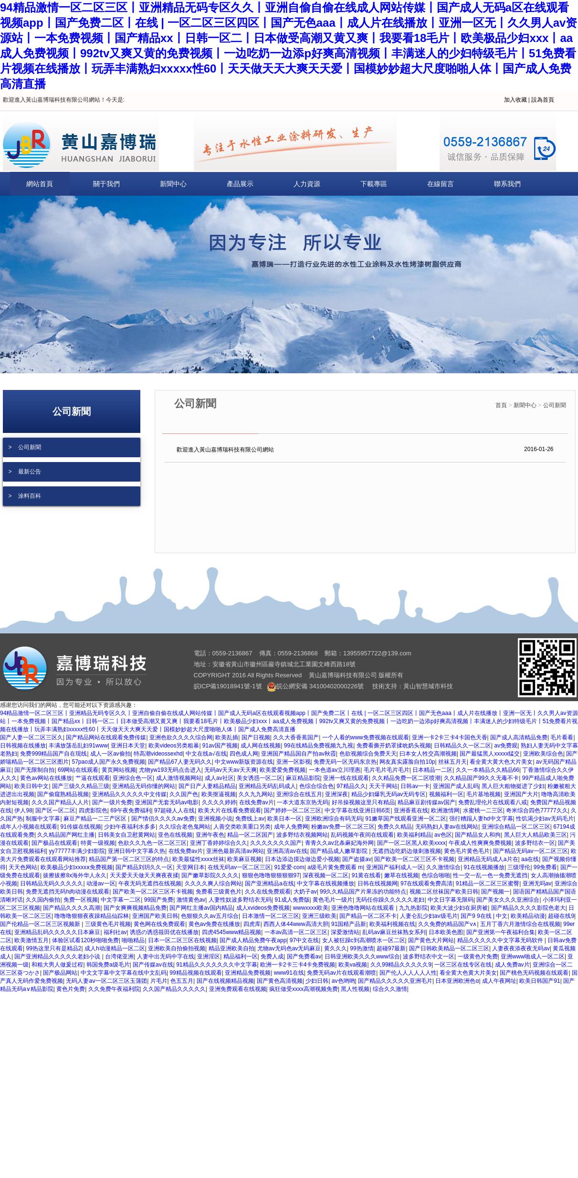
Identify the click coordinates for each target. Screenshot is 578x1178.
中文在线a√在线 (206, 753)
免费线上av (249, 818)
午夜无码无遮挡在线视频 (149, 883)
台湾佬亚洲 (119, 956)
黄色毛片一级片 (333, 899)
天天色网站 (23, 867)
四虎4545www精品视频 (232, 932)
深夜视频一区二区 (325, 875)
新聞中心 (173, 184)
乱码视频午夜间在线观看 (362, 834)
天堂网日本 (190, 867)
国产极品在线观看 (54, 843)
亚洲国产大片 (521, 794)
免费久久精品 (395, 826)
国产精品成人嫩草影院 (339, 851)
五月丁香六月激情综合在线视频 (520, 924)
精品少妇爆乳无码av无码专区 (388, 794)
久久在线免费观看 (268, 891)
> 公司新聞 (25, 447)
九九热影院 (413, 908)
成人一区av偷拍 (110, 753)
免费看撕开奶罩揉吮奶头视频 (394, 745)
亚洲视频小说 (215, 818)
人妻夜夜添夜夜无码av (521, 948)
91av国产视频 (220, 745)
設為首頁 (542, 99)
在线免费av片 (256, 802)
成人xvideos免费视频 (263, 908)
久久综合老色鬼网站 (184, 826)
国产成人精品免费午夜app (253, 940)
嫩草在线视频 (401, 875)
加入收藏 (515, 99)
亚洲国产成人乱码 (456, 786)
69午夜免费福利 (130, 810)
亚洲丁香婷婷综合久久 (218, 843)
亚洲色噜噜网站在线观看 (363, 908)
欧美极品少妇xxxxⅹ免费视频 (77, 867)
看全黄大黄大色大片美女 (501, 761)
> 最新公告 (25, 471)
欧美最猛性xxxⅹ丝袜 (198, 859)
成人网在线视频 (261, 745)
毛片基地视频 (483, 794)
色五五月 (181, 981)
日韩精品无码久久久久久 (51, 883)
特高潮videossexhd (158, 753)
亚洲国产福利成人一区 (394, 867)
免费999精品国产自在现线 (53, 753)
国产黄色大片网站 (431, 940)
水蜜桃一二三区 (483, 810)
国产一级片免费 (112, 802)
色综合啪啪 (435, 875)
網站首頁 (39, 184)
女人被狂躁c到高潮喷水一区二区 (363, 940)
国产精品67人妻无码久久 (179, 761)
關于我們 (106, 184)
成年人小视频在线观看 (28, 826)
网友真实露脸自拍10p (407, 761)
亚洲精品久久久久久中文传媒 (129, 794)
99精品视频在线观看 (195, 972)
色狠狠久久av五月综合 (210, 916)
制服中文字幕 (43, 818)
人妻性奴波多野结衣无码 (240, 899)
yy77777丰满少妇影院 (77, 851)
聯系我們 (507, 184)
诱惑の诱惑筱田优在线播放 (164, 932)
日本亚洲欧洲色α (457, 981)
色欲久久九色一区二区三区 (152, 843)
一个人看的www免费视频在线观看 (365, 737)
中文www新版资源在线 (244, 761)
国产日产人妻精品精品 (207, 786)
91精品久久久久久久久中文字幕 (216, 964)
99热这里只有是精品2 (53, 948)
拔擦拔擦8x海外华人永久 (74, 875)
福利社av (115, 932)
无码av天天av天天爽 (230, 770)
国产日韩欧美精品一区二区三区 (449, 948)
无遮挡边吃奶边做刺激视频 (406, 851)
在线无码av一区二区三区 (239, 867)
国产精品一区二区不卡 (368, 916)
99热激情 (361, 948)
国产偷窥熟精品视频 (63, 794)
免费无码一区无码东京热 (345, 761)
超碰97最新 (391, 948)
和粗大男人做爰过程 (57, 964)
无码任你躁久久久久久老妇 (390, 899)
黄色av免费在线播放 (215, 924)
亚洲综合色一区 (133, 778)
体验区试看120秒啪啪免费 (85, 940)
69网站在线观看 (78, 770)
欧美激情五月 (31, 940)
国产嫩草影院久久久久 (210, 875)
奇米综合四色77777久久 (536, 810)
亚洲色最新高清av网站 (235, 851)
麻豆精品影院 (303, 778)
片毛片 (159, 981)
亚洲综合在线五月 (299, 794)
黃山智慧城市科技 (428, 686)
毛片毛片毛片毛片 (387, 770)
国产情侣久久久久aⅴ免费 (163, 818)
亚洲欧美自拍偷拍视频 (176, 948)
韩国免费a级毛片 (108, 964)
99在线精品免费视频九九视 (318, 745)
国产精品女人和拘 (478, 834)
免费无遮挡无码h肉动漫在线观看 (67, 891)
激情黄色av (191, 899)
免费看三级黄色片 (219, 891)
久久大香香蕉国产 (296, 737)
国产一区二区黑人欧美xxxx (411, 843)
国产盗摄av (356, 859)
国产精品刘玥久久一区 (144, 867)
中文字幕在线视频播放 (325, 883)
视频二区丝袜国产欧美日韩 (444, 891)
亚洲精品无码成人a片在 (488, 859)
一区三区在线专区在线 (463, 964)
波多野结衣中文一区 (428, 956)
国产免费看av (304, 956)
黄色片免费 (70, 989)
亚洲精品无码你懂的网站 (143, 786)
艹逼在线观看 (92, 778)
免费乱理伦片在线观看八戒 (492, 802)
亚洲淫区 (208, 956)
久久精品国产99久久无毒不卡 (481, 778)
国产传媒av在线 (153, 964)
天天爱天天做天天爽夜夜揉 (144, 875)
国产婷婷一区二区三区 (292, 810)
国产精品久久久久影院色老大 (528, 908)
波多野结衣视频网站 (302, 834)
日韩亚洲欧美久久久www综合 (362, 956)
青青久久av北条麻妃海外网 (339, 843)
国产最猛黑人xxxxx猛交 (490, 753)
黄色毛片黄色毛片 (467, 851)
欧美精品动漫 (528, 916)
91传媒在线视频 (80, 826)
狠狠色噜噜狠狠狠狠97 (271, 875)
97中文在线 (304, 940)
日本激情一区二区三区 (270, 916)
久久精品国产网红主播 (66, 834)
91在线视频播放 (484, 867)
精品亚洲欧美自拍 (231, 948)
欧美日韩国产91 (539, 981)
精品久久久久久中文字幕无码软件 (501, 940)
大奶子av (305, 891)
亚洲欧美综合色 (543, 753)
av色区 (443, 834)
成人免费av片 (512, 964)
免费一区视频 (80, 899)
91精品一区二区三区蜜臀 (487, 883)
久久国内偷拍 (43, 899)
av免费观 (506, 745)
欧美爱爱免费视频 (282, 770)
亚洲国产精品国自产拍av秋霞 (298, 753)
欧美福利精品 (414, 834)
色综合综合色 (316, 786)
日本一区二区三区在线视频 (182, 940)
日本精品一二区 (432, 770)
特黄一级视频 (98, 843)
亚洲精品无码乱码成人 (267, 786)
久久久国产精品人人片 (60, 802)
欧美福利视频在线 (392, 924)
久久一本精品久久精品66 (487, 770)
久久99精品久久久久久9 (400, 964)
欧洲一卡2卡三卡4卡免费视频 (297, 964)
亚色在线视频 (175, 834)
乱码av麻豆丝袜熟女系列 (394, 932)
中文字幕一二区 (121, 899)
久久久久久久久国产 (276, 843)
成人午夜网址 (499, 981)
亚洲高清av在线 (287, 851)
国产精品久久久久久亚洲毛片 (395, 981)
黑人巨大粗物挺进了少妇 (513, 786)
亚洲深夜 (336, 794)
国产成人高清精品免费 (518, 737)
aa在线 (530, 859)
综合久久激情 (390, 989)
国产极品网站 (60, 972)
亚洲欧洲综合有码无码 (333, 818)
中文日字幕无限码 (450, 899)
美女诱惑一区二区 (260, 778)
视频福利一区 (446, 794)
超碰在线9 (561, 916)
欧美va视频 (353, 964)
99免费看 (545, 867)
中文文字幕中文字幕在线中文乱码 (124, 972)
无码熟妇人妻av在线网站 (447, 826)
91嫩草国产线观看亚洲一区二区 (405, 818)
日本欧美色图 (446, 932)
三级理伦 (518, 867)
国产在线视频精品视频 (225, 981)
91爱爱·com (289, 867)
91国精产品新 (348, 924)
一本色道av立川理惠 (335, 770)
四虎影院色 (93, 810)
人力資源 (307, 184)
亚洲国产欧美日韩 (155, 916)
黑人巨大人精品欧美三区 (535, 834)
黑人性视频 (355, 989)
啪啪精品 (133, 940)
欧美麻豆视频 (244, 859)
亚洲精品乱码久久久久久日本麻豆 (57, 932)
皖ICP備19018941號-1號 (228, 686)
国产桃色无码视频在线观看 (534, 972)
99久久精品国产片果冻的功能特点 (363, 891)
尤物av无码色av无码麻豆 (289, 948)
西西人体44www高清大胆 (295, 924)
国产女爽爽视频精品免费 (135, 908)
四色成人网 (244, 753)
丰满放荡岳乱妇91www (78, 745)
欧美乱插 (226, 737)
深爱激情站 (345, 932)
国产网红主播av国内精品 (201, 908)
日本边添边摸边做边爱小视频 (302, 859)
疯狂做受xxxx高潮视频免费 (303, 989)
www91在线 (289, 972)
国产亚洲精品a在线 (269, 883)
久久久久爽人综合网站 (213, 883)
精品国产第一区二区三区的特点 (129, 859)
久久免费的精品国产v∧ (447, 924)
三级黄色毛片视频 (108, 924)
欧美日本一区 (284, 818)
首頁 (501, 405)
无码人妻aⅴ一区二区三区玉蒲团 (106, 981)
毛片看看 (561, 737)
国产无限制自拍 (34, 770)
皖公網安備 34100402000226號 (315, 686)
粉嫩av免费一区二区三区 (343, 826)
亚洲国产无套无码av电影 (167, 802)
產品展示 (240, 184)
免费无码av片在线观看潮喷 (341, 972)
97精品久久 (351, 786)
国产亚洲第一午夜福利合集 (500, 932)
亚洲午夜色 (210, 834)
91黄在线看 (366, 875)
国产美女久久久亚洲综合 (507, 899)
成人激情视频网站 (179, 778)
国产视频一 (495, 891)
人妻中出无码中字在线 (165, 956)
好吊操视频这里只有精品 (363, 802)
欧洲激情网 (445, 810)
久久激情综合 (443, 867)
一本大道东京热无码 (302, 802)
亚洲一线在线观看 (346, 778)
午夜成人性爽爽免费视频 (480, 843)
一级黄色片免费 (478, 956)
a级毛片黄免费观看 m (335, 867)
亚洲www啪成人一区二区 (533, 956)
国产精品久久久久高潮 (71, 908)
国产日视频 (256, 737)
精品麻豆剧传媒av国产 (426, 802)
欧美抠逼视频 (218, 794)
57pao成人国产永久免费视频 (108, 761)
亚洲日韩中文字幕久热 (136, 851)
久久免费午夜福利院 (114, 989)
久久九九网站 (256, 794)
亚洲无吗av (537, 883)
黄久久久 (335, 948)
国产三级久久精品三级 (80, 786)
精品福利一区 (240, 956)
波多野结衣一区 (535, 843)
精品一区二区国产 (250, 834)
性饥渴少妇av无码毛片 (545, 818)
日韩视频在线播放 (23, 745)
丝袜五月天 (452, 761)
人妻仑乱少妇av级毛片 (429, 916)
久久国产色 (183, 794)
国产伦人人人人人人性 (408, 972)
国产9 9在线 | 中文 (484, 916)
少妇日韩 (316, 981)
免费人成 (272, 956)
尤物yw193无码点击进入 (170, 770)
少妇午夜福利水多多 (130, 826)
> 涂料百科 (25, 496)
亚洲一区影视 (293, 761)
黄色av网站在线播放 (46, 778)
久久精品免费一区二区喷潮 (406, 778)
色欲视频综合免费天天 (368, 753)
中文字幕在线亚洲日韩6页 (358, 810)
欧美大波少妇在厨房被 (459, 908)
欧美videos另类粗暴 (174, 745)
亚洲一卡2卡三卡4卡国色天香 (449, 737)
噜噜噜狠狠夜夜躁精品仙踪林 (91, 916)
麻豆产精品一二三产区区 (95, 818)
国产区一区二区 (55, 810)
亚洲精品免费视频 (248, 972)
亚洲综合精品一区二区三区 (516, 826)
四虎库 (252, 924)
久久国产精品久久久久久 (174, 989)
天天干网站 (383, 786)
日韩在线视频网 (377, 883)
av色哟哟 (343, 981)
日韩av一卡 (415, 786)
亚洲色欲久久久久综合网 (180, 737)
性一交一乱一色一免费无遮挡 (490, 875)
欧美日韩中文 (31, 786)
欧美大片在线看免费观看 (229, 810)
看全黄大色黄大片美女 (468, 972)
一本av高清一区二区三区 (296, 932)
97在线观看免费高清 (426, 883)
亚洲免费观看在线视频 (237, 989)
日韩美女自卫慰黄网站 (126, 834)
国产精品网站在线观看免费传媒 (106, 737)
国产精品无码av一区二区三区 (530, 851)
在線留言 (440, 184)
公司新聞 (554, 405)
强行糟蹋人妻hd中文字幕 (481, 818)
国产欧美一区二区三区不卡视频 (414, 859)
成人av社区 (219, 778)
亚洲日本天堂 (128, 745)
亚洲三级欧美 (319, 916)
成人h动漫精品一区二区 (114, 948)
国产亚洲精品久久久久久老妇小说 (58, 956)
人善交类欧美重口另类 (242, 826)
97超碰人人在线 (174, 810)
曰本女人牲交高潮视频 (428, 753)
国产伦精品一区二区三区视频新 (41, 924)
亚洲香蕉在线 (411, 810)
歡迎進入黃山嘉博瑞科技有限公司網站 (225, 449)
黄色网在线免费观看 (159, 924)
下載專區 (373, 184)
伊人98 (23, 810)
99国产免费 (158, 899)
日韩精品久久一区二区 (462, 745)
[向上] (557, 1157)
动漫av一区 (101, 883)
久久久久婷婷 (219, 802)
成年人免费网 (291, 826)
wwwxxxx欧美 (310, 908)
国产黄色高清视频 (280, 981)
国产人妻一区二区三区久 (31, 737)
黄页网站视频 (119, 770)
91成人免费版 (291, 899)
